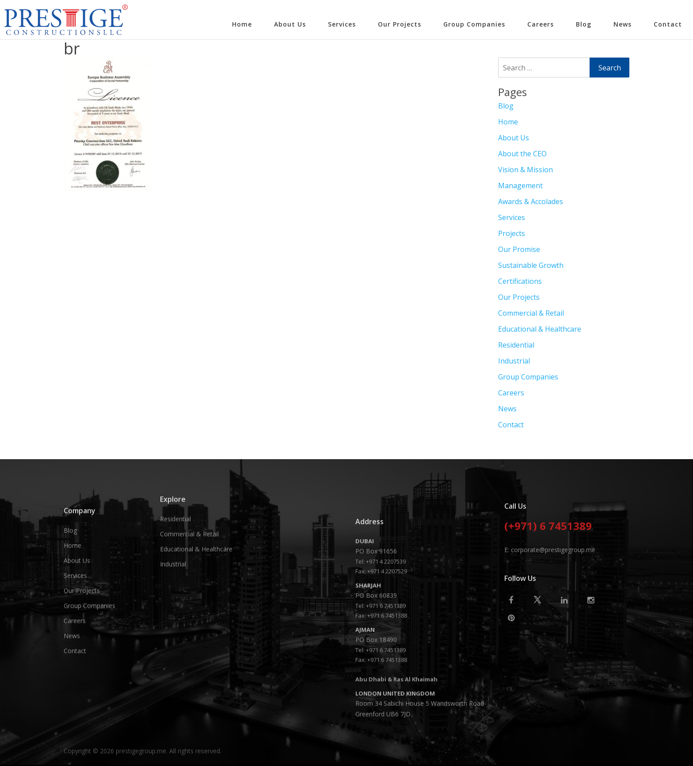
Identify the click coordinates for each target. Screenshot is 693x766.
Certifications (520, 281)
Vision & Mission (525, 169)
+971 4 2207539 (386, 685)
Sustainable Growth (531, 265)
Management (520, 185)
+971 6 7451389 (386, 730)
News (622, 24)
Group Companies (474, 24)
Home (242, 24)
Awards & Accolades (530, 201)
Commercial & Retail (531, 313)
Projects (511, 233)
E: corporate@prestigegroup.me (549, 619)
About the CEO (522, 154)
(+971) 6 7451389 (548, 596)
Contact (668, 24)
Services (342, 24)
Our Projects (399, 24)
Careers (540, 24)
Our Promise (519, 249)
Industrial (514, 361)
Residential (516, 345)
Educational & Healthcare (539, 329)
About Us (290, 24)
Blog (583, 24)
